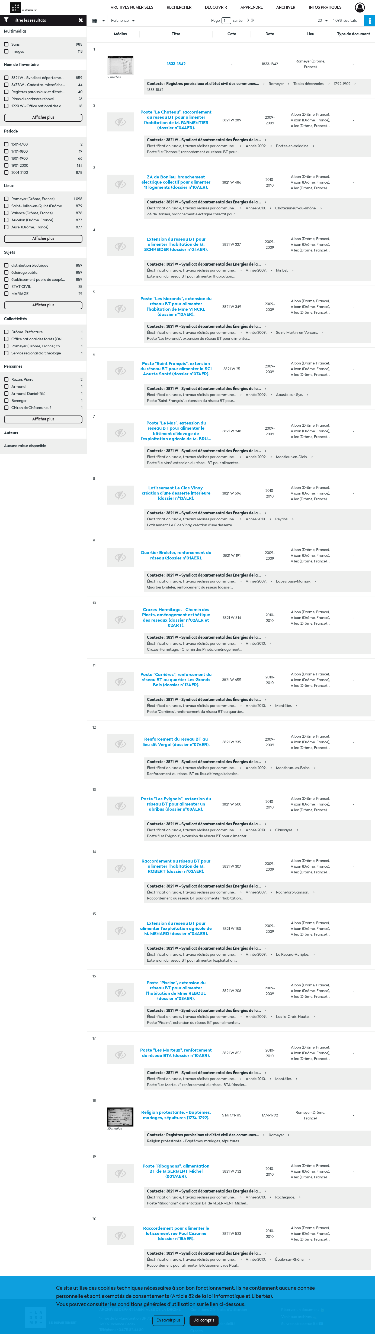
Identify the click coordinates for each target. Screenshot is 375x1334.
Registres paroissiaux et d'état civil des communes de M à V (61, 92)
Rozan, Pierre (22, 380)
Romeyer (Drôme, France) (33, 199)
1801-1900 (19, 159)
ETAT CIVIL (21, 287)
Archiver (285, 8)
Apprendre (252, 8)
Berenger (19, 401)
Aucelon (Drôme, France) (32, 220)
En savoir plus (168, 1320)
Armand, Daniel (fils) (28, 394)
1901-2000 (19, 166)
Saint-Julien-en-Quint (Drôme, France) (43, 206)
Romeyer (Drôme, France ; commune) (42, 346)
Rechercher (179, 8)
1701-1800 (19, 151)
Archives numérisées (132, 8)
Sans (15, 44)
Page (215, 21)
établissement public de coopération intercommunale (56, 280)
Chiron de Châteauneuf (31, 408)
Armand (18, 387)
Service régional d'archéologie (36, 353)
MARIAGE (19, 294)
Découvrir (216, 8)
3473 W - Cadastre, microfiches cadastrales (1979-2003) (58, 85)
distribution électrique (29, 266)
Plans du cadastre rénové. (33, 99)
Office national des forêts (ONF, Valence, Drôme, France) (58, 339)
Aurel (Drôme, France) (29, 227)
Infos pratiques (325, 8)
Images (17, 52)
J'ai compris (204, 1320)
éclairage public (24, 273)
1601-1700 (19, 144)
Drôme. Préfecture (27, 332)
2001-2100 (19, 173)
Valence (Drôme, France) (32, 213)
